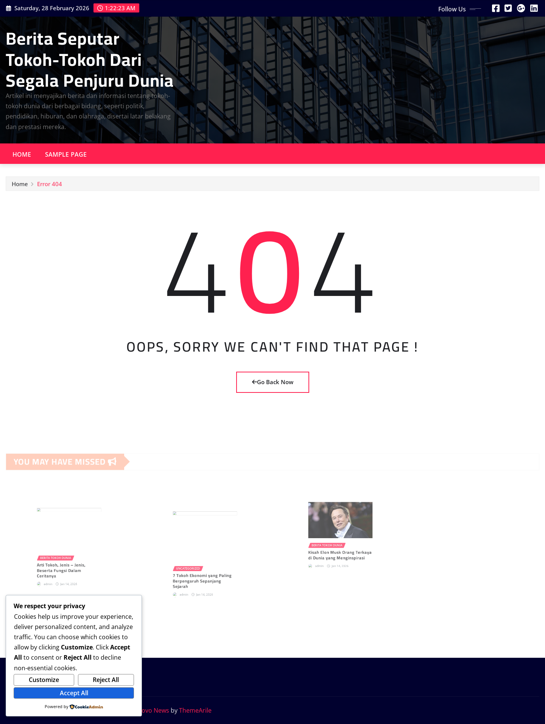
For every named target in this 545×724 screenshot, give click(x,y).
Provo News (152, 710)
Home (21, 154)
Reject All (106, 680)
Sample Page (66, 154)
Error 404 (49, 186)
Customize (44, 680)
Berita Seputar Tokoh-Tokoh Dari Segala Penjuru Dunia (90, 59)
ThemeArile (195, 710)
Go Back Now (272, 382)
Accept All (74, 693)
